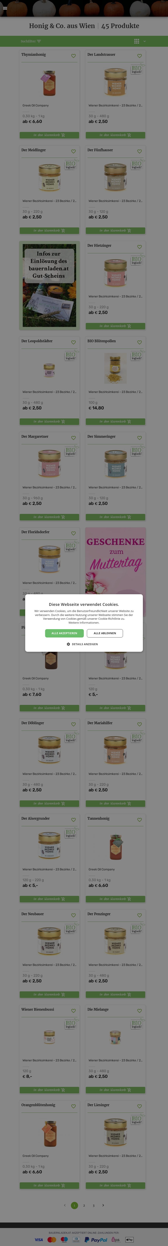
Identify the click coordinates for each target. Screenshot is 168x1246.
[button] (5, 8)
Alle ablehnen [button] (105, 633)
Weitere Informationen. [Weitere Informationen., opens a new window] (83, 623)
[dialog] (84, 623)
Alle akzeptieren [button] (64, 633)
